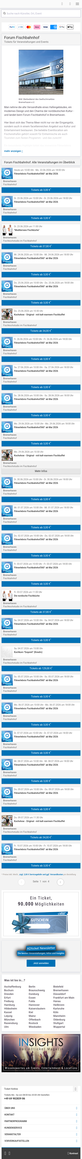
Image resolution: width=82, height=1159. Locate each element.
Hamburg (9, 1004)
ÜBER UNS (9, 1108)
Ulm (6, 1026)
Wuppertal (59, 1026)
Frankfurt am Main (63, 997)
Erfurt (7, 997)
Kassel (8, 1012)
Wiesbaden (35, 1026)
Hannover (34, 1004)
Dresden (9, 994)
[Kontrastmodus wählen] (73, 1153)
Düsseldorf (59, 994)
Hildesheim (10, 1008)
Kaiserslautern (37, 1008)
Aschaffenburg (12, 986)
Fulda (32, 1001)
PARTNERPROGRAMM (15, 1121)
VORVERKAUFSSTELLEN (16, 1141)
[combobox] (41, 13)
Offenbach (35, 1019)
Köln (55, 1012)
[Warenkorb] (70, 4)
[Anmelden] (62, 4)
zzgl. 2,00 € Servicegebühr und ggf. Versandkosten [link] (41, 874)
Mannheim (59, 1015)
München (9, 1019)
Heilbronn (58, 1004)
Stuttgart (58, 1023)
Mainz (32, 1015)
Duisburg (34, 994)
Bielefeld (58, 986)
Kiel (31, 1012)
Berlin (32, 986)
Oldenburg (59, 1019)
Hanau (57, 1001)
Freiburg (9, 1001)
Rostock (33, 1023)
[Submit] (4, 13)
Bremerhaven (60, 990)
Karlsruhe (58, 1008)
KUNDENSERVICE (13, 1127)
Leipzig (8, 1015)
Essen (32, 997)
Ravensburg (11, 1023)
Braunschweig (37, 990)
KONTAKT (9, 1114)
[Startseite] (13, 4)
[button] (77, 4)
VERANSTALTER (12, 1134)
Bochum (9, 990)
